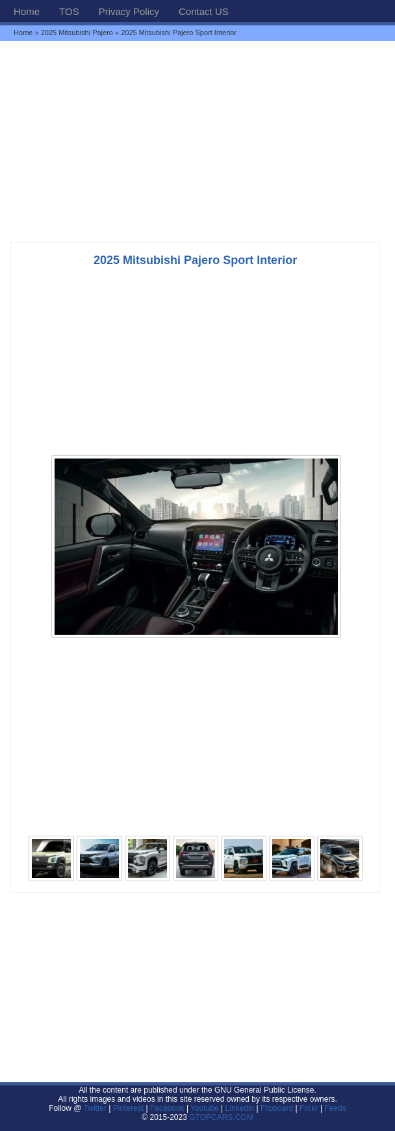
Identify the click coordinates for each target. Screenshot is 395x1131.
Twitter (96, 1108)
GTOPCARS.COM (221, 1117)
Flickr (308, 1108)
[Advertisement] (197, 141)
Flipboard (277, 1108)
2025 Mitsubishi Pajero (77, 32)
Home (27, 11)
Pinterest (128, 1108)
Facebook (167, 1108)
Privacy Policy (129, 11)
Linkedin (240, 1108)
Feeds (335, 1108)
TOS (69, 11)
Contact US (204, 11)
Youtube (204, 1108)
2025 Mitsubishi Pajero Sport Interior (195, 260)
